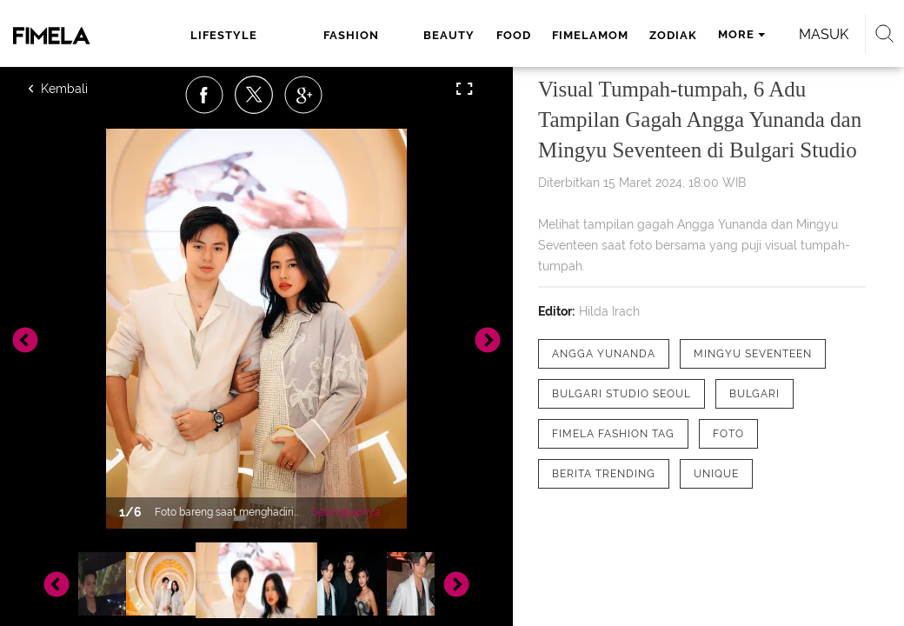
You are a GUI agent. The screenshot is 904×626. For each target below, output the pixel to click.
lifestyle (223, 35)
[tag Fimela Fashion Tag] (613, 434)
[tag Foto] (728, 434)
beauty (449, 35)
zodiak (673, 35)
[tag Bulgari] (754, 394)
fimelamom (590, 35)
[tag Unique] (716, 474)
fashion (351, 35)
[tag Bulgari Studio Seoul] (621, 394)
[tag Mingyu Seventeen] (753, 354)
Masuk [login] (823, 34)
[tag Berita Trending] (603, 474)
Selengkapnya (346, 512)
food (513, 35)
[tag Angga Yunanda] (603, 354)
